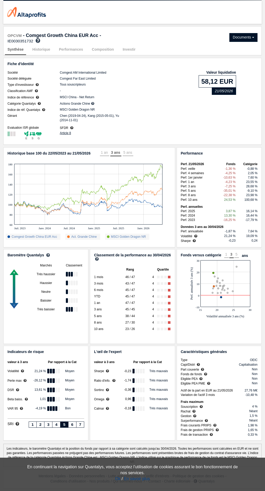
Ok (117, 479)
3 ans (115, 152)
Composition (103, 49)
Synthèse (15, 49)
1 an (104, 152)
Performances (71, 49)
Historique (41, 49)
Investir (129, 49)
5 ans (127, 152)
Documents (243, 37)
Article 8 (65, 133)
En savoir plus (137, 479)
